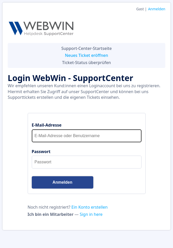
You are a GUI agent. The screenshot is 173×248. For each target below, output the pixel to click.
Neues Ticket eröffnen (86, 55)
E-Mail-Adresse (47, 125)
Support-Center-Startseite (86, 48)
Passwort (41, 151)
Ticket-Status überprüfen (86, 62)
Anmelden (156, 8)
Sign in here (91, 214)
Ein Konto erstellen (90, 207)
